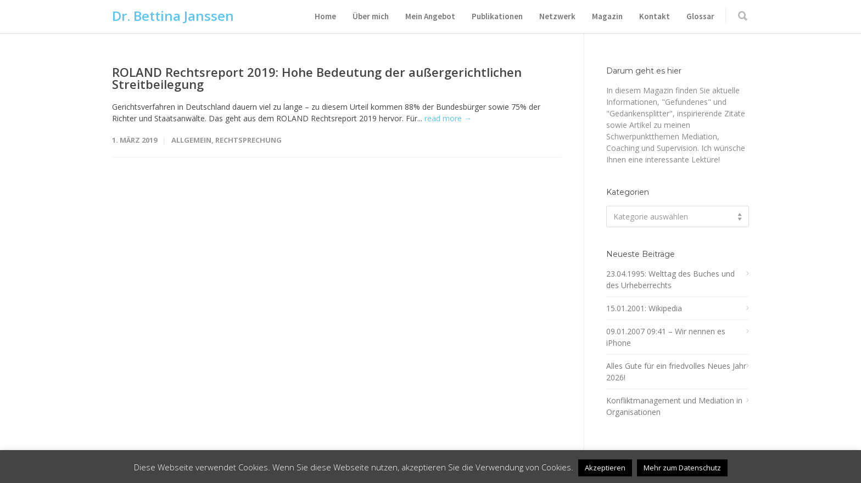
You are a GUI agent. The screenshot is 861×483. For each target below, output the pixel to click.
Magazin (607, 16)
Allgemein (191, 140)
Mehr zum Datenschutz (682, 468)
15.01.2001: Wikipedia (644, 308)
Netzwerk (557, 16)
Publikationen (497, 16)
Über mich (371, 16)
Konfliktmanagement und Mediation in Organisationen (674, 406)
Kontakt (654, 16)
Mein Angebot (430, 16)
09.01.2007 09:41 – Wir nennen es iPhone (665, 337)
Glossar (700, 16)
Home (325, 16)
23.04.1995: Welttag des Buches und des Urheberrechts (670, 279)
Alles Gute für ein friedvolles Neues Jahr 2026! (676, 372)
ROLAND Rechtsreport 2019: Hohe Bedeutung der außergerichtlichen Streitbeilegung (317, 78)
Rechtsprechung (248, 140)
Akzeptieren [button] (605, 468)
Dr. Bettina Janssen (173, 16)
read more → (448, 118)
